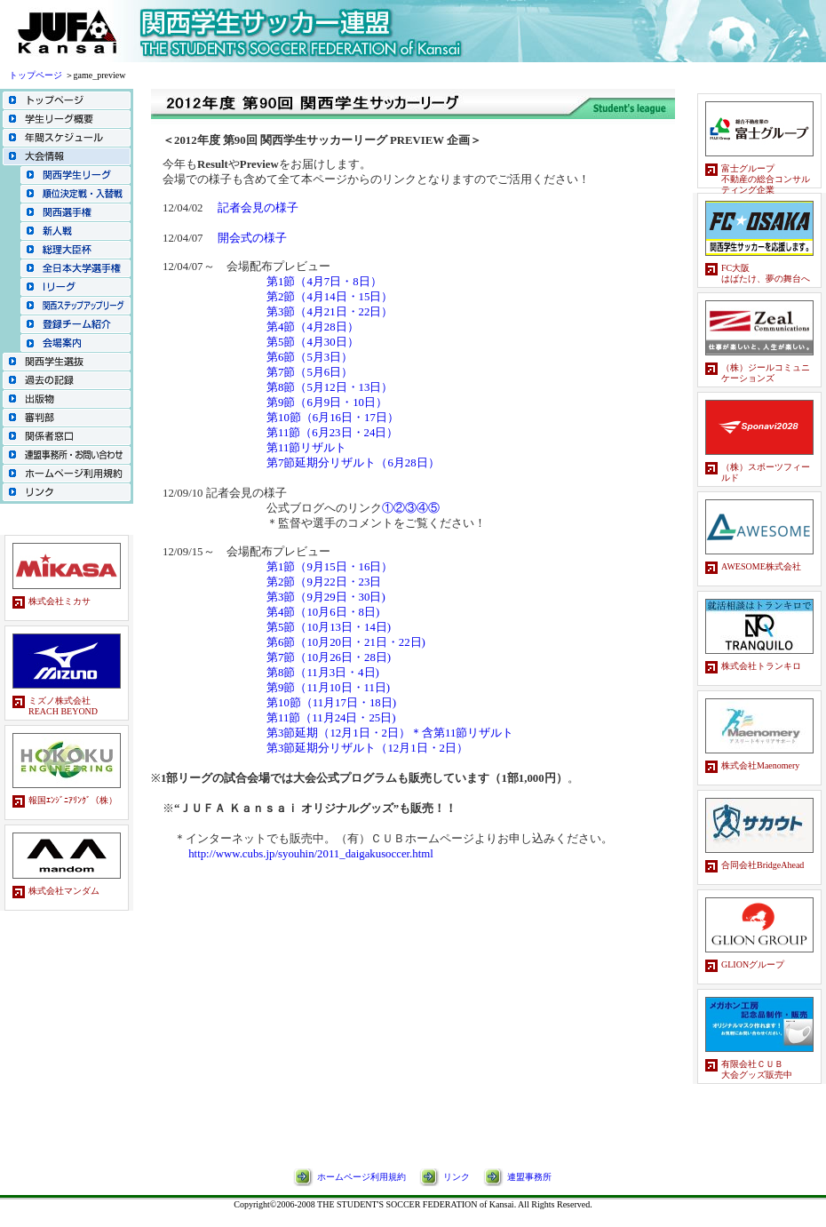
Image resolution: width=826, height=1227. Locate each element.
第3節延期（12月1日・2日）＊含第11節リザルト (389, 733)
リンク (456, 1177)
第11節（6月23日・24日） (332, 432)
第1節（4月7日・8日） (324, 281)
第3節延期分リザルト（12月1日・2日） (367, 748)
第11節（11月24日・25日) (331, 718)
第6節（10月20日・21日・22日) (345, 642)
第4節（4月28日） (312, 327)
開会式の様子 (252, 238)
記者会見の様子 (258, 208)
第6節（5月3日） (309, 357)
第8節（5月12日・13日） (329, 387)
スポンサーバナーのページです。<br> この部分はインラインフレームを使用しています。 (66, 753)
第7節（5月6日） (309, 372)
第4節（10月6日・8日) (322, 612)
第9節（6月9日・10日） (326, 402)
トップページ (35, 75)
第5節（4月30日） (312, 342)
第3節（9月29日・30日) (325, 597)
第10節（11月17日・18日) (331, 703)
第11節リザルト (306, 448)
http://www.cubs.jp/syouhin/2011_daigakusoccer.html (310, 854)
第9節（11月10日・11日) (328, 687)
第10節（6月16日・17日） (332, 417)
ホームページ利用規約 (361, 1177)
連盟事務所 (529, 1177)
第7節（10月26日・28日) (328, 657)
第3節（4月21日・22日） (329, 312)
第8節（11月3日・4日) (322, 672)
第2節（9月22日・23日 (323, 582)
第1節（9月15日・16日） (329, 567)
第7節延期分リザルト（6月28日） (353, 463)
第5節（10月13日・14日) (328, 627)
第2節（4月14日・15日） (329, 297)
